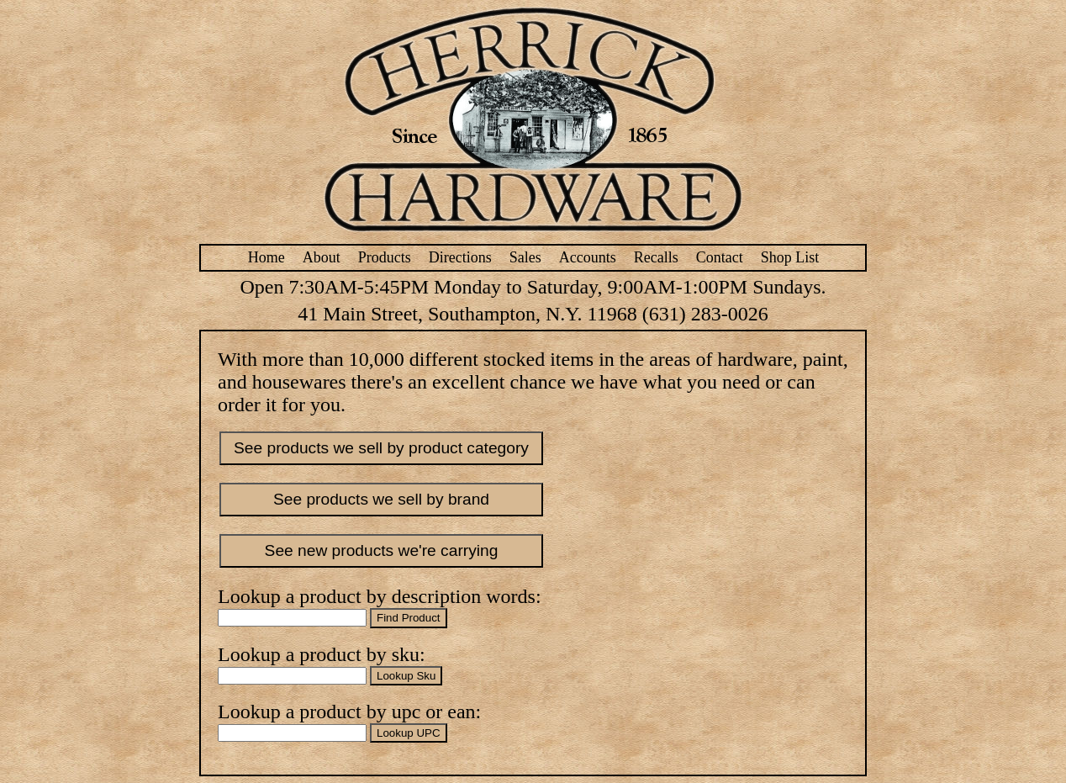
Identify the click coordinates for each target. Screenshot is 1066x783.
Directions (460, 257)
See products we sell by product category (381, 448)
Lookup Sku (406, 675)
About (321, 257)
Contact (719, 257)
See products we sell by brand (381, 499)
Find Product (409, 617)
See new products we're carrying (382, 550)
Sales (525, 257)
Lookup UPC (409, 733)
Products (384, 257)
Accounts (587, 257)
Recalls (656, 257)
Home (266, 257)
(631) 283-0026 (705, 314)
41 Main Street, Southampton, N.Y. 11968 (467, 314)
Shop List (790, 257)
